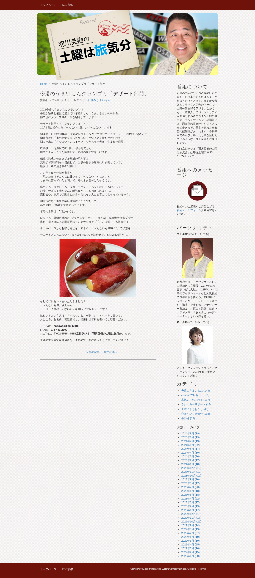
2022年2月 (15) (190, 552)
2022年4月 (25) (190, 544)
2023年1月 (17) (190, 510)
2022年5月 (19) (190, 540)
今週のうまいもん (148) (195, 390)
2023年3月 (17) (190, 502)
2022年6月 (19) (190, 536)
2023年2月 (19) (190, 506)
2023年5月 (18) (190, 494)
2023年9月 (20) (190, 479)
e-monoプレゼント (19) (195, 395)
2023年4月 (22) (190, 498)
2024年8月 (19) (190, 437)
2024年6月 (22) (190, 444)
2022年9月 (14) (190, 525)
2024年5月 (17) (190, 448)
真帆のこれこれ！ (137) (195, 399)
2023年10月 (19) (191, 475)
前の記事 (94, 352)
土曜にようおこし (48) (194, 409)
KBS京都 (67, 4)
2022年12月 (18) (191, 513)
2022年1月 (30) (190, 556)
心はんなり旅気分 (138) (195, 413)
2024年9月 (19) (190, 433)
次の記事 (109, 352)
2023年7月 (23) (190, 487)
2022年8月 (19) (190, 529)
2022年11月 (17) (191, 517)
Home (43, 83)
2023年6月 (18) (190, 490)
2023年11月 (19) (191, 471)
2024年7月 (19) (190, 441)
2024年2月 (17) (190, 460)
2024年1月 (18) (190, 464)
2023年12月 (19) (191, 467)
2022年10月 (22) (191, 521)
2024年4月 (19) (190, 452)
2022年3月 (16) (190, 548)
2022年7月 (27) (190, 533)
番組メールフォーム (189, 210)
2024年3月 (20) (190, 456)
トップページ (48, 4)
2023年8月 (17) (190, 483)
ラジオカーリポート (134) (197, 404)
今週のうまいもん (99, 100)
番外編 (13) (188, 418)
